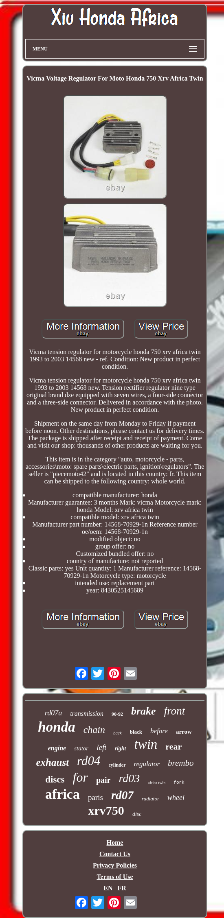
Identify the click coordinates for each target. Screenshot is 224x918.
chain (94, 729)
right (120, 748)
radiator (150, 799)
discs (54, 779)
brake (143, 711)
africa (62, 794)
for (80, 777)
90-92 (117, 714)
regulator (147, 764)
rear (173, 746)
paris (95, 797)
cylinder (117, 765)
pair (103, 780)
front (174, 711)
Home (115, 842)
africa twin (156, 782)
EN (107, 888)
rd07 (122, 795)
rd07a (53, 713)
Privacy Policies (115, 865)
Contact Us (114, 853)
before (159, 731)
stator (81, 748)
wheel (175, 797)
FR (121, 888)
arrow (184, 731)
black (136, 732)
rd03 (129, 778)
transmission (86, 713)
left (101, 747)
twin (146, 744)
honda (56, 727)
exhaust (52, 762)
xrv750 (106, 810)
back (117, 732)
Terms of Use (115, 876)
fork (178, 782)
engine (57, 748)
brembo (180, 763)
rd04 (88, 761)
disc (137, 814)
